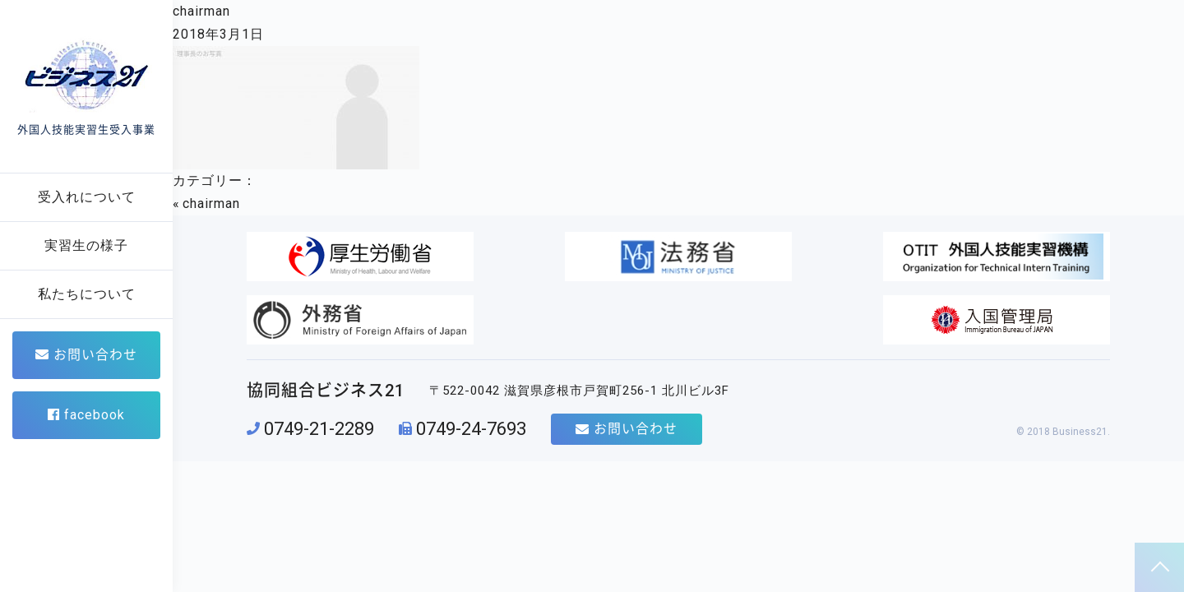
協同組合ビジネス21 (326, 329)
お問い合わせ (86, 355)
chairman (201, 11)
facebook (86, 415)
